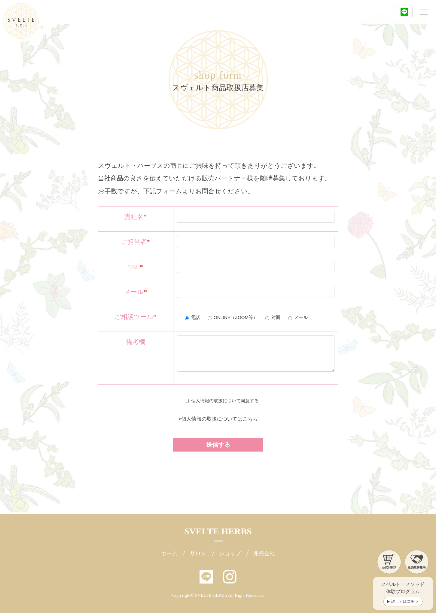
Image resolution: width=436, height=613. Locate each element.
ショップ (230, 553)
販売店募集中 (417, 561)
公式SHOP (389, 561)
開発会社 (264, 553)
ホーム (169, 553)
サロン (198, 553)
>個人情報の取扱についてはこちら (218, 419)
